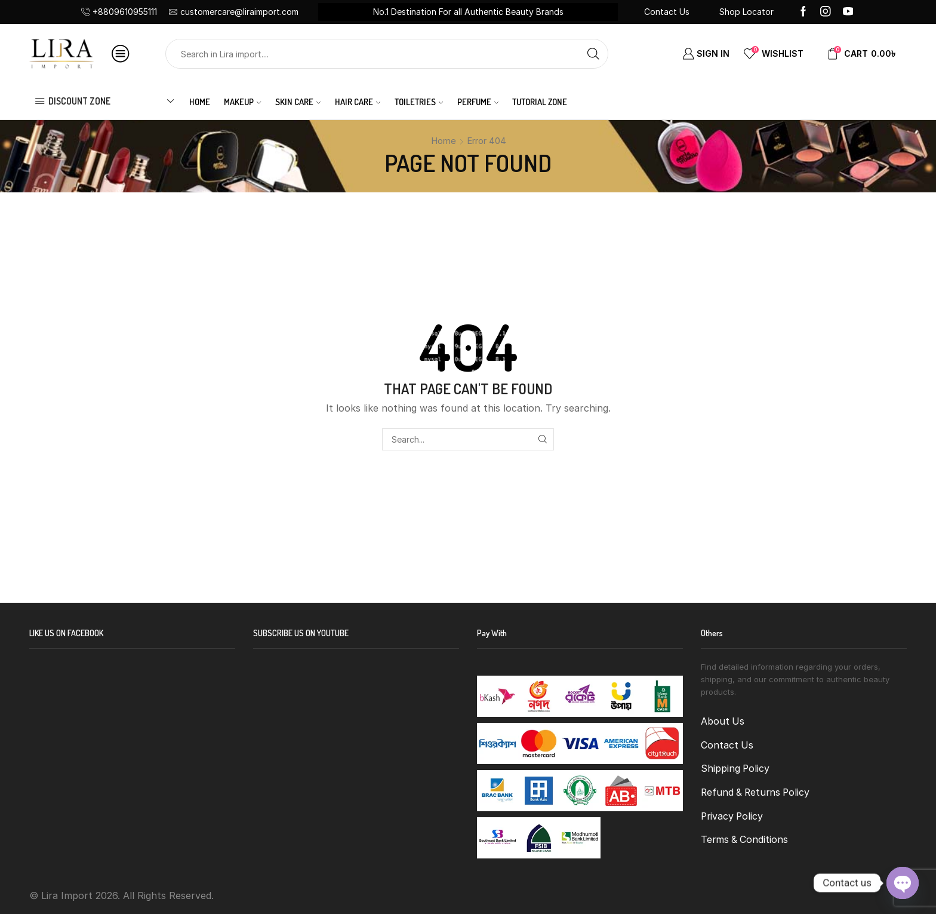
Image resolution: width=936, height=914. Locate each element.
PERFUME (477, 101)
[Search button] (593, 53)
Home (199, 101)
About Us (722, 721)
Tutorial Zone (539, 101)
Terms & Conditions (744, 839)
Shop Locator (746, 12)
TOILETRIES (419, 101)
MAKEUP (242, 101)
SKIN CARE (298, 101)
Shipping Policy (735, 768)
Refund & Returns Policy (755, 792)
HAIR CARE (357, 101)
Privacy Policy (732, 816)
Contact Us (666, 12)
